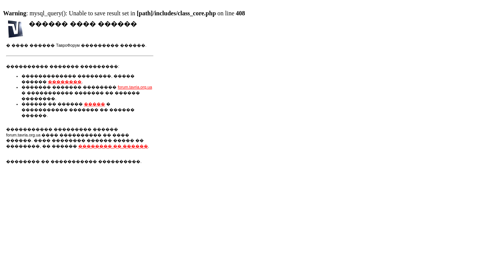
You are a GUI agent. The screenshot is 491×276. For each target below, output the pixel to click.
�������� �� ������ (113, 146)
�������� (65, 81)
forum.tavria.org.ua (135, 87)
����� (94, 104)
